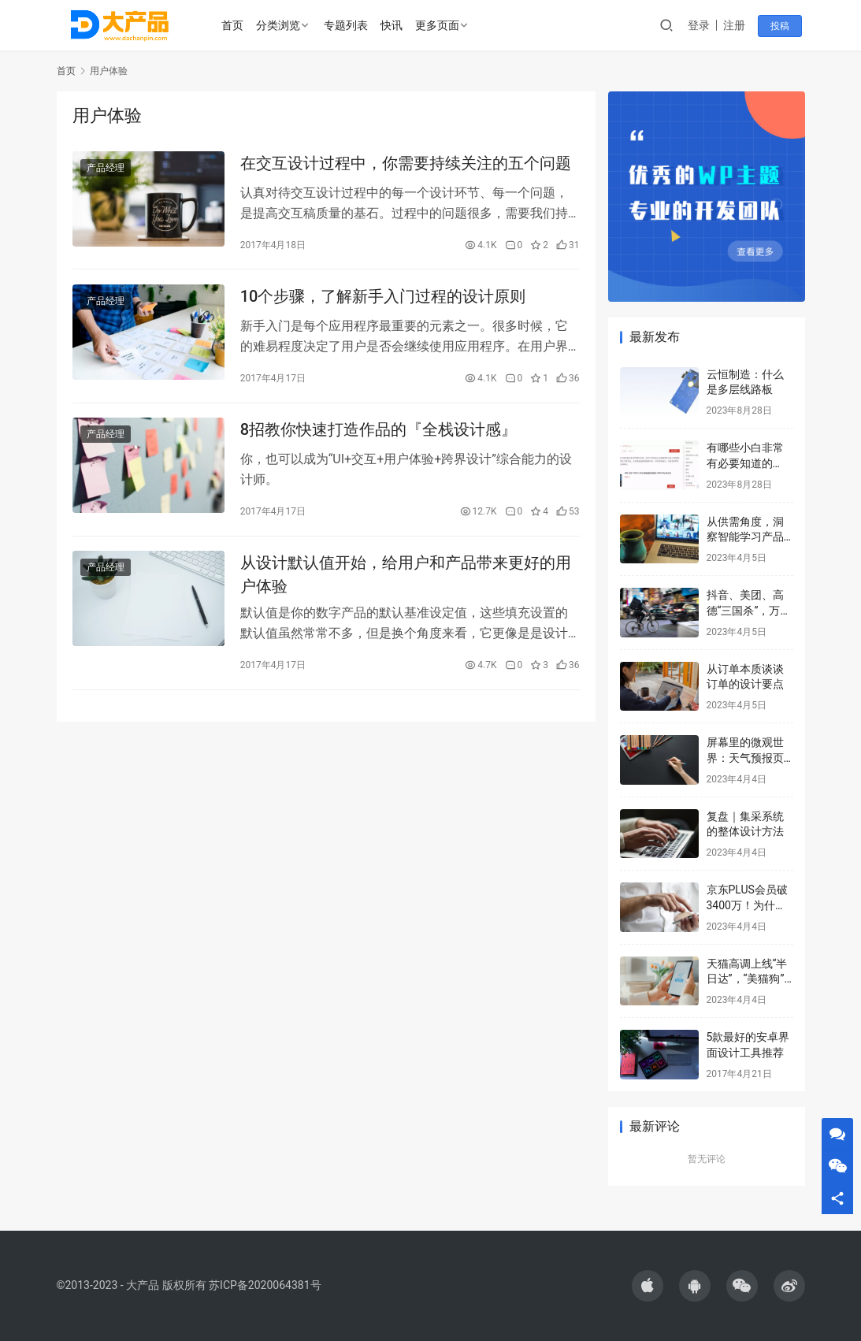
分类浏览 (278, 25)
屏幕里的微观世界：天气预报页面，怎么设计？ (745, 757)
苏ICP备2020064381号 (265, 1285)
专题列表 (346, 25)
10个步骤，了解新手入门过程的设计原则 (383, 299)
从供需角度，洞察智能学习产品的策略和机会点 (745, 537)
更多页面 (437, 25)
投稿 (783, 26)
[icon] (647, 1286)
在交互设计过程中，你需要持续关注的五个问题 (405, 163)
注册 (737, 25)
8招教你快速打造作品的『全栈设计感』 (378, 434)
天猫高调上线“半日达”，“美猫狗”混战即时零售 (747, 979)
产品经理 (105, 168)
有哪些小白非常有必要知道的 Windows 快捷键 (747, 463)
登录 (702, 25)
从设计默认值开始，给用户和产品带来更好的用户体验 (405, 582)
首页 (232, 25)
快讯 (391, 25)
